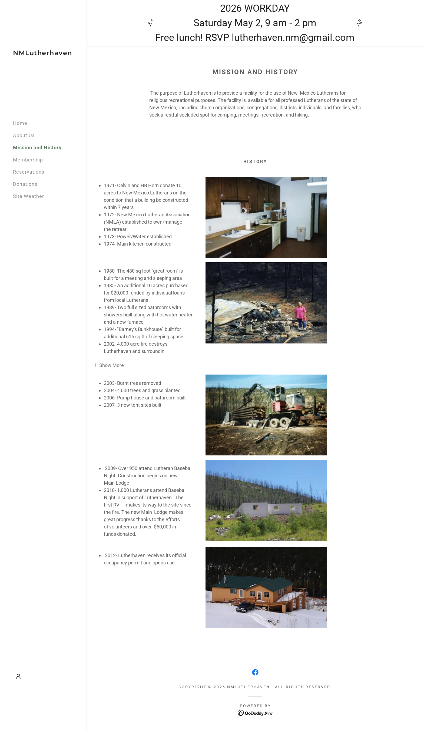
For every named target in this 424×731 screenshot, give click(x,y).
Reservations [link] (28, 172)
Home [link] (20, 123)
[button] (18, 676)
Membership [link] (28, 160)
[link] (42, 53)
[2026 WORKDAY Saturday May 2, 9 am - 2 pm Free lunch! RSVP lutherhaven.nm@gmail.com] (255, 23)
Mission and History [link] (37, 147)
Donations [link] (25, 184)
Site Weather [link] (28, 196)
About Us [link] (24, 135)
